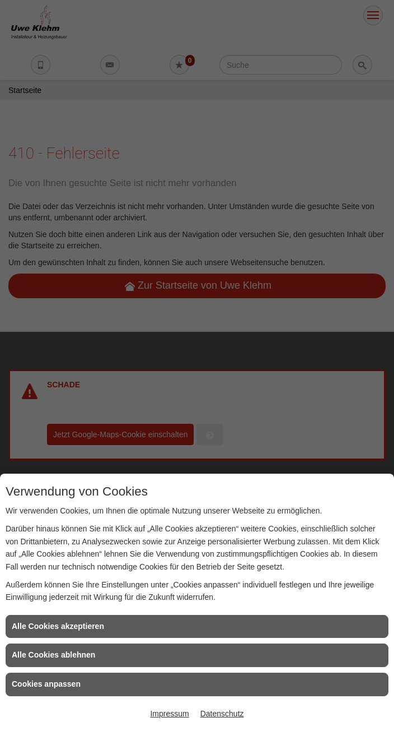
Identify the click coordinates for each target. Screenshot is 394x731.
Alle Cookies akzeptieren (58, 626)
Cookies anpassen (46, 683)
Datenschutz (222, 713)
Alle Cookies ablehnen (53, 654)
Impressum (169, 713)
